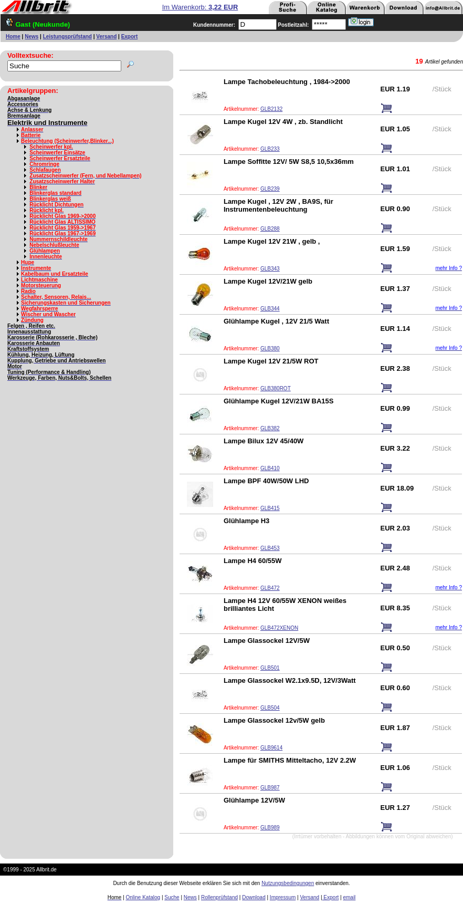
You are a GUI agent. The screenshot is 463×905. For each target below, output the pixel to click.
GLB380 (270, 348)
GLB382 (270, 428)
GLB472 (270, 588)
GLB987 (270, 787)
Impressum (283, 897)
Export (129, 36)
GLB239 (270, 189)
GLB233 (270, 149)
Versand (106, 36)
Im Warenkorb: (200, 7)
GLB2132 (271, 109)
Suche (171, 897)
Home (13, 36)
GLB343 (270, 269)
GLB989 (270, 827)
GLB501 (270, 668)
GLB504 (270, 708)
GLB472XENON (279, 628)
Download (253, 897)
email (349, 897)
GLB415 (270, 508)
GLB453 (270, 548)
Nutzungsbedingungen (287, 883)
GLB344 (270, 308)
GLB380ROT (275, 388)
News (31, 36)
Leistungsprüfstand (67, 36)
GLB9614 (271, 748)
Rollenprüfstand (219, 897)
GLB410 (270, 468)
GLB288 (270, 229)
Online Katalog (143, 897)
